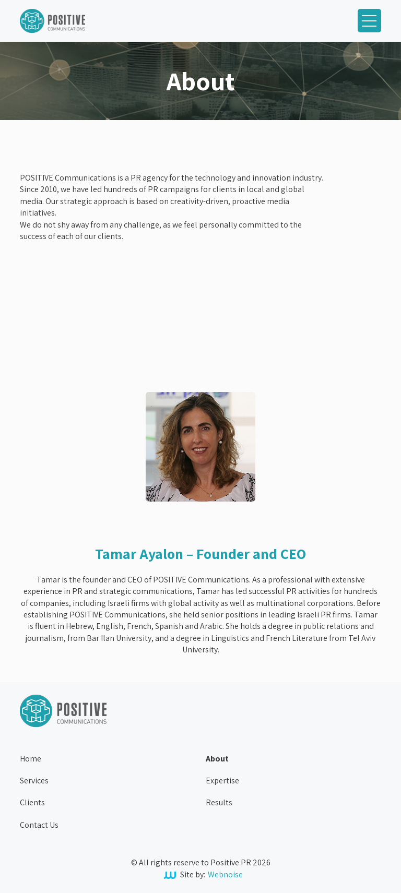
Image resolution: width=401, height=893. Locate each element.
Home (30, 758)
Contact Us (39, 824)
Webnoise (225, 874)
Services (34, 780)
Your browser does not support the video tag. (98, 297)
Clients (32, 802)
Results (219, 802)
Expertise (222, 780)
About (217, 758)
